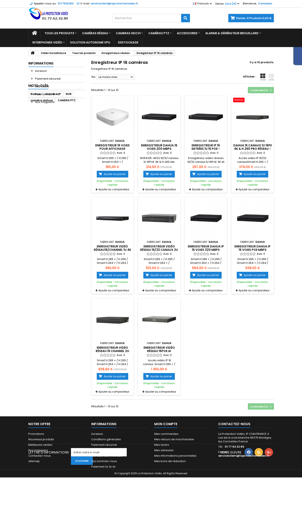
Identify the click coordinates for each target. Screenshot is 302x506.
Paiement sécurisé (47, 79)
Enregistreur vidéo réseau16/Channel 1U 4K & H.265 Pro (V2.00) (112, 249)
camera (59, 134)
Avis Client (41, 86)
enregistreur (39, 134)
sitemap (34, 461)
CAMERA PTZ (67, 128)
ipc (72, 134)
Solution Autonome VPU (90, 42)
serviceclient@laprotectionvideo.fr (243, 456)
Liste (271, 77)
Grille (263, 77)
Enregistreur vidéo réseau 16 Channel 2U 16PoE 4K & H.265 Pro (112, 351)
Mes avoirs (161, 445)
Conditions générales (106, 439)
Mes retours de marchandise (174, 439)
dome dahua (40, 140)
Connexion (265, 3)
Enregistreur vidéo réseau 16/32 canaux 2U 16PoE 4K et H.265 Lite (159, 249)
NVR (69, 121)
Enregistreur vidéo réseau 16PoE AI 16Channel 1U (159, 351)
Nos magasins (44, 102)
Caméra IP (53, 121)
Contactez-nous (39, 456)
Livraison (40, 71)
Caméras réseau (95, 33)
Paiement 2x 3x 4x (46, 94)
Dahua (35, 121)
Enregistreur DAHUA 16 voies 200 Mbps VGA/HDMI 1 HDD (159, 148)
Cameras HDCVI (128, 33)
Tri (93, 77)
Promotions (36, 434)
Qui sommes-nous (104, 461)
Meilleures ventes (40, 445)
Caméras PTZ (158, 33)
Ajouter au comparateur (113, 189)
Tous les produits (59, 33)
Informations (41, 63)
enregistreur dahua (44, 147)
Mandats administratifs (106, 456)
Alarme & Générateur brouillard (232, 33)
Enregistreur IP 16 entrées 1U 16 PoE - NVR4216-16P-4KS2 (205, 148)
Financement (100, 450)
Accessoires (187, 33)
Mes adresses (164, 450)
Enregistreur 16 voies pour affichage (112, 147)
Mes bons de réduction (170, 461)
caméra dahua (41, 128)
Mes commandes (166, 434)
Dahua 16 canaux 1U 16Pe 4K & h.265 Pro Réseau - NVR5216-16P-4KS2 (252, 148)
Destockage (128, 42)
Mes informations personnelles (175, 456)
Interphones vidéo (47, 42)
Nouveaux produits (41, 439)
